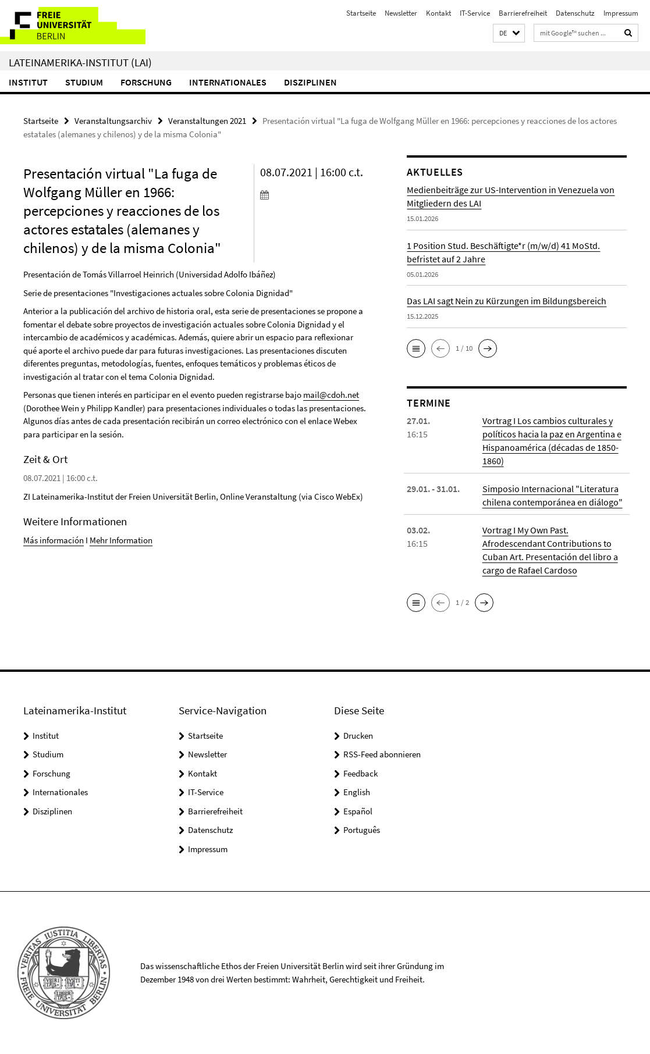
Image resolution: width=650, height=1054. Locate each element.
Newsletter (401, 13)
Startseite (361, 13)
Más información (53, 540)
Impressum (620, 13)
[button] (509, 33)
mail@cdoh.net (331, 394)
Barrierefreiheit (523, 13)
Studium (84, 82)
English (356, 791)
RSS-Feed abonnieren (382, 754)
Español (357, 811)
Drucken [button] (358, 735)
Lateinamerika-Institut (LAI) (80, 62)
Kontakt (438, 13)
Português (361, 829)
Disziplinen (310, 82)
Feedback (360, 773)
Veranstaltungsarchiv (113, 120)
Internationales (228, 82)
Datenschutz (575, 13)
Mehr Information (121, 540)
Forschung (146, 82)
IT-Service (475, 13)
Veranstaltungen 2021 (207, 120)
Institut (28, 82)
